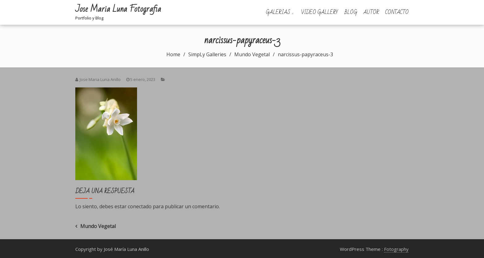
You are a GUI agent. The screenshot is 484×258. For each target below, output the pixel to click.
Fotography (396, 249)
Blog (350, 12)
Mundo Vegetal (98, 226)
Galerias (278, 12)
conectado (140, 206)
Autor (371, 12)
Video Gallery (319, 12)
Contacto (397, 12)
